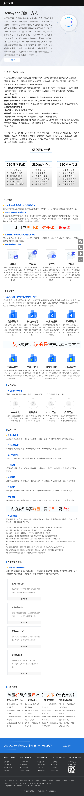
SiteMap (41, 783)
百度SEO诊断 (8, 767)
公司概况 (54, 762)
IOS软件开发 (40, 762)
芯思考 (21, 780)
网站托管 (6, 770)
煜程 (25, 780)
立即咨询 (12, 60)
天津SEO (58, 780)
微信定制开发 (72, 762)
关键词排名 (54, 770)
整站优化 (6, 762)
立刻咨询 (67, 746)
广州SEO (28, 783)
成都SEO (37, 780)
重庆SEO (72, 780)
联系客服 (24, 599)
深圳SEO (35, 783)
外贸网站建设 (24, 767)
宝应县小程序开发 (74, 758)
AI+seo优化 (7, 765)
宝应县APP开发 (42, 758)
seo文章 (30, 780)
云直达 (15, 780)
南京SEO (51, 780)
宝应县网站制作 (25, 758)
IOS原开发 (40, 767)
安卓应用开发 (41, 765)
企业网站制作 (24, 762)
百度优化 (54, 767)
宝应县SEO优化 (9, 758)
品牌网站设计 (24, 765)
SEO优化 (54, 765)
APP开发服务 (41, 770)
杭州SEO (44, 780)
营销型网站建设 (25, 770)
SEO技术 (48, 783)
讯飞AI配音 (8, 780)
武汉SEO (65, 780)
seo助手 (7, 783)
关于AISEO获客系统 (58, 758)
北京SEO (14, 783)
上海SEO (21, 783)
